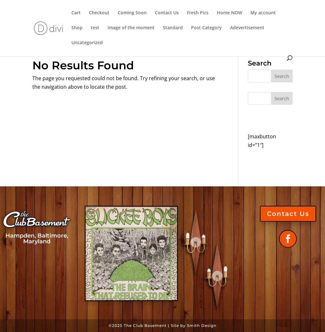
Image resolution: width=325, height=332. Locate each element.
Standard (173, 28)
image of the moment (131, 28)
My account (263, 13)
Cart (76, 13)
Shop (77, 28)
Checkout (99, 13)
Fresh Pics (198, 13)
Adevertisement (247, 28)
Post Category (206, 28)
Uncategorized (87, 42)
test (95, 28)
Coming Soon (132, 13)
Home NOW (229, 13)
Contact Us (167, 13)
